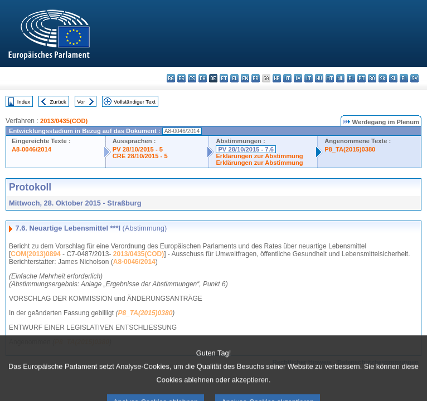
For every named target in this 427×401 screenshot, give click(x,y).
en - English (245, 78)
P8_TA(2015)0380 (349, 149)
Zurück (58, 102)
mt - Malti (330, 78)
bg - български (171, 78)
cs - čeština (192, 78)
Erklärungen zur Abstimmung (259, 156)
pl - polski (351, 78)
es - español (181, 78)
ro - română (372, 78)
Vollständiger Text (135, 102)
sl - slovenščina (393, 78)
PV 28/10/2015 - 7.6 (246, 149)
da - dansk (202, 78)
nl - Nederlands (340, 78)
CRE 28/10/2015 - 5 (140, 156)
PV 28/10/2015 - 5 (138, 149)
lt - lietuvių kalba (308, 78)
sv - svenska (414, 78)
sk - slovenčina (383, 78)
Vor (81, 102)
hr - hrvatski (277, 78)
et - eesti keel (224, 78)
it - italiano (287, 78)
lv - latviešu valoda (298, 78)
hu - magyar (319, 78)
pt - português (361, 78)
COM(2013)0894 (35, 254)
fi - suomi (404, 78)
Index (23, 102)
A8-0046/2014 (31, 149)
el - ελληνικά (234, 78)
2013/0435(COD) (64, 121)
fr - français (255, 78)
